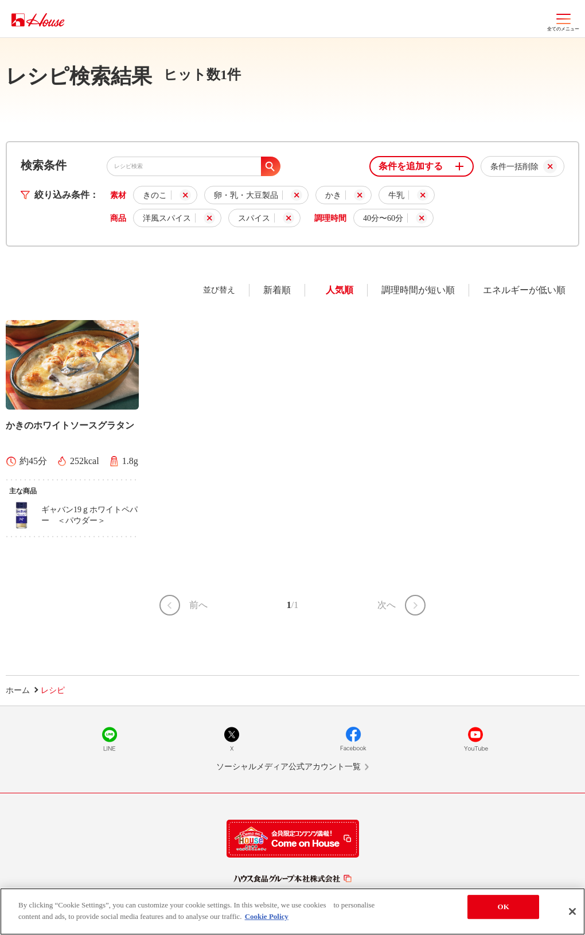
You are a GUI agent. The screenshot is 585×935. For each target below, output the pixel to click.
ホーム (18, 690)
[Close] (572, 913)
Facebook (353, 738)
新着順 (277, 290)
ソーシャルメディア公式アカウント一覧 (288, 766)
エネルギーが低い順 (524, 290)
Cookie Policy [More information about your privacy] (266, 918)
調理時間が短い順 (418, 290)
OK (503, 909)
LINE (109, 738)
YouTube (475, 738)
